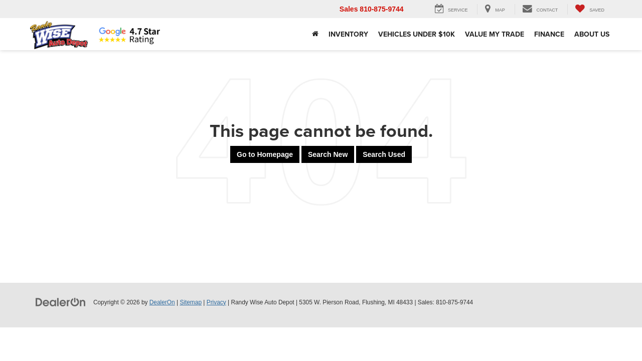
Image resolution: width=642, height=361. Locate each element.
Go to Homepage (265, 154)
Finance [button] (549, 34)
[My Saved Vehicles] (589, 9)
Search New (328, 154)
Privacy (216, 302)
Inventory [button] (348, 34)
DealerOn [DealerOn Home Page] (162, 302)
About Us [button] (591, 34)
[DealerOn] (60, 302)
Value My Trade (494, 34)
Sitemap (191, 302)
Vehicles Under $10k (416, 34)
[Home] (315, 34)
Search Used (384, 154)
